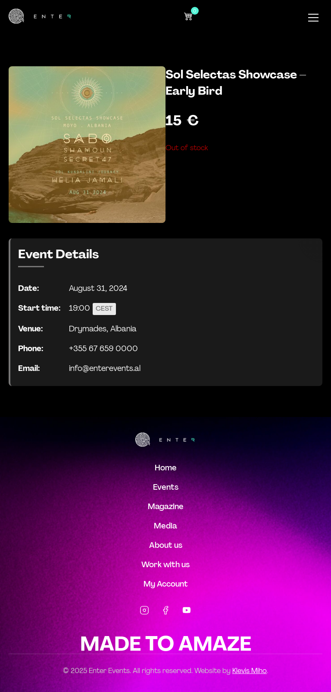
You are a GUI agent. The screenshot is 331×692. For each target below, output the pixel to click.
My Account (166, 584)
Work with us (165, 564)
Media (165, 526)
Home (166, 468)
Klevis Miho (249, 670)
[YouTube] (186, 612)
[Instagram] (144, 612)
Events (165, 487)
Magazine (166, 506)
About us (165, 545)
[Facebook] (165, 612)
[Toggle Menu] (313, 17)
